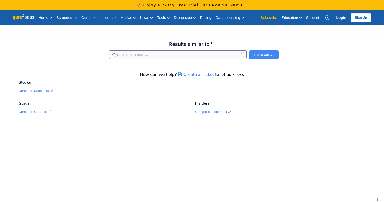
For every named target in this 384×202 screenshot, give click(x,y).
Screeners (66, 17)
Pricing (205, 17)
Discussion (185, 17)
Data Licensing (229, 17)
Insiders (107, 17)
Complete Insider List (213, 112)
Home (45, 17)
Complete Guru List (35, 112)
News (146, 17)
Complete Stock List (36, 91)
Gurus (88, 17)
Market (128, 17)
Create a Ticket (196, 74)
